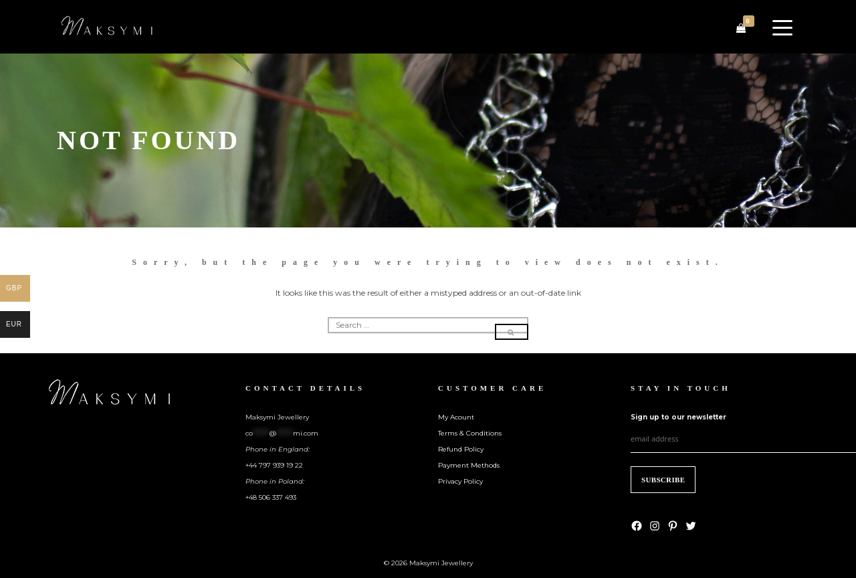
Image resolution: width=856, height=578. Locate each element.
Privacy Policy (460, 481)
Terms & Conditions (470, 433)
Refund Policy (461, 449)
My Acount (456, 417)
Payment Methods (469, 465)
